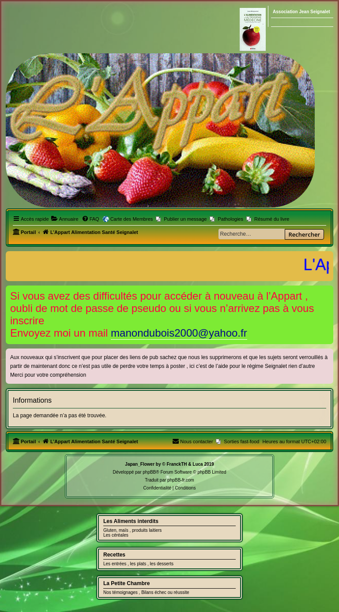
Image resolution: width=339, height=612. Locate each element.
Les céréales (115, 535)
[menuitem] (65, 219)
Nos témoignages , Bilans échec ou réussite (146, 592)
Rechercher (304, 234)
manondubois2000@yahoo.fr (179, 333)
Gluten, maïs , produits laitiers (132, 530)
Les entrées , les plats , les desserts (138, 563)
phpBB (149, 472)
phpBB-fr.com (180, 480)
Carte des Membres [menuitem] (131, 219)
